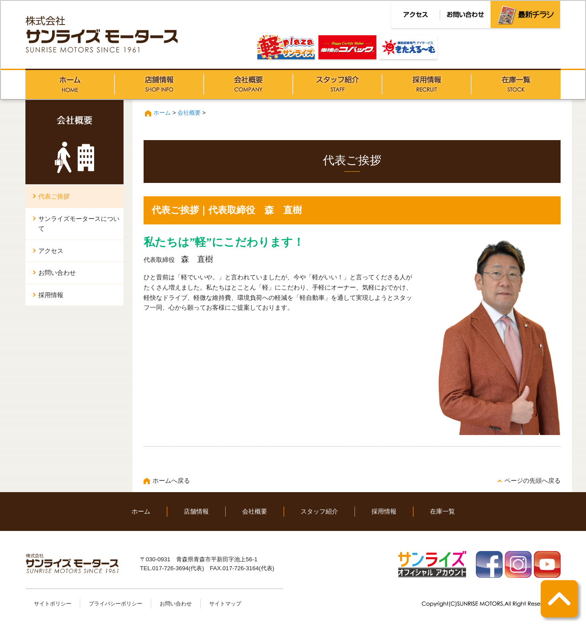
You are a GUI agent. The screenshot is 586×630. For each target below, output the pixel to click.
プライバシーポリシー (115, 604)
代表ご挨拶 (54, 196)
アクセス (50, 250)
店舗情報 (159, 84)
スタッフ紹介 (337, 84)
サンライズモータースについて (79, 223)
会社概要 (248, 84)
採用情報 (426, 84)
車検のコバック (347, 47)
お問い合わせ (57, 272)
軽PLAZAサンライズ (286, 47)
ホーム (70, 84)
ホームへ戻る (171, 480)
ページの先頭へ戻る (532, 480)
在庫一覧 (516, 84)
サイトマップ (225, 604)
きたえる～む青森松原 (408, 47)
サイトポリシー (52, 604)
